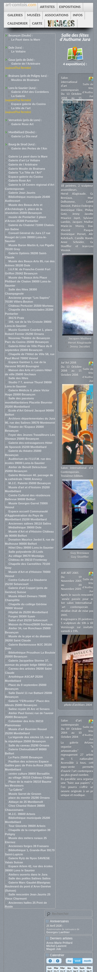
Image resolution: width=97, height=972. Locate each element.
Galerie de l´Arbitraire (23, 164)
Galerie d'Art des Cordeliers (30, 91)
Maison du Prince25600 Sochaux (31, 624)
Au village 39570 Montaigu (26, 555)
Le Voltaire (18, 51)
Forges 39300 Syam (22, 616)
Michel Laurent (56, 945)
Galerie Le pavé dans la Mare (28, 156)
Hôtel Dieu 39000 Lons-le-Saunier (31, 547)
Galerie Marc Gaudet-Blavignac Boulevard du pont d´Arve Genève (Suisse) (28, 886)
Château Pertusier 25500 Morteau (31, 305)
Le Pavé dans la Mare (25, 39)
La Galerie (18, 96)
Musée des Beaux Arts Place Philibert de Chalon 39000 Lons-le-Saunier (28, 281)
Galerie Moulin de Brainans (27, 168)
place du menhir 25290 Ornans (29, 797)
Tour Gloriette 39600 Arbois (27, 825)
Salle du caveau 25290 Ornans (29, 745)
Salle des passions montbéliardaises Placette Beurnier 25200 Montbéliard (29, 402)
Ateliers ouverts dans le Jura (28, 874)
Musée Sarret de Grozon (25, 793)
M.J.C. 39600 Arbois (22, 814)
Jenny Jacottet (80, 346)
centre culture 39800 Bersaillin (29, 773)
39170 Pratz (16, 317)
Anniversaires (59, 921)
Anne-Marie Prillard (59, 942)
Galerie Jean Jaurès (22, 192)
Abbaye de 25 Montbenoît (26, 801)
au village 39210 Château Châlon (31, 777)
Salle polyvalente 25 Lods (26, 551)
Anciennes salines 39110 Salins (30, 523)
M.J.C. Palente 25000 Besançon (30, 483)
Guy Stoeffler (80, 556)
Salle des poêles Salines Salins (30, 878)
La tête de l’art (21, 108)
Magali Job (53, 949)
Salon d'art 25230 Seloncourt (28, 620)
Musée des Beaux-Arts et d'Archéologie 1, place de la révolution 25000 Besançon (23, 208)
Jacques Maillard (79, 338)
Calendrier (57, 955)
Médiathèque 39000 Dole (25, 527)
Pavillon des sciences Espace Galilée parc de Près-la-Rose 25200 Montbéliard (28, 765)
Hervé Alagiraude (79, 342)
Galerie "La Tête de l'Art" (25, 172)
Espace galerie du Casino (28, 104)
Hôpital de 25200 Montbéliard (28, 612)
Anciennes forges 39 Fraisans (29, 846)
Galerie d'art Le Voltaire (24, 160)
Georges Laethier (58, 932)
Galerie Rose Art (22, 124)
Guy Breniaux (80, 553)
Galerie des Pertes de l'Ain (29, 148)
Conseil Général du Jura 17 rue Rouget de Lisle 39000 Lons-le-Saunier (27, 237)
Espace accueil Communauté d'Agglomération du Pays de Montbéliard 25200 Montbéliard (26, 515)
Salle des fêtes (18, 378)
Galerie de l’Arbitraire (25, 63)
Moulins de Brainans (25, 79)
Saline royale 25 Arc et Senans (29, 709)
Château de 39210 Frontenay (28, 559)
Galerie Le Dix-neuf (24, 136)
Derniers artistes (61, 938)
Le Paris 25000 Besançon (26, 757)
